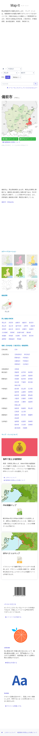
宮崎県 (30, 424)
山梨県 (23, 392)
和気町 (11, 336)
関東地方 (17, 357)
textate (6, 693)
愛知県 (30, 395)
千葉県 (23, 382)
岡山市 (4, 322)
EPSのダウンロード (27, 139)
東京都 (30, 382)
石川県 (30, 389)
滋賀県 (30, 402)
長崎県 (30, 421)
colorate (7, 647)
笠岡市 (4, 329)
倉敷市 (17, 322)
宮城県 (17, 375)
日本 (16, 349)
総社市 (11, 329)
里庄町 (24, 336)
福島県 (30, 375)
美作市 (17, 329)
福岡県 (17, 421)
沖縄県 (25, 428)
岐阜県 (17, 395)
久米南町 (5, 332)
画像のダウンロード (10, 139)
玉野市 (26, 326)
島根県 (23, 408)
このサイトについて (10, 477)
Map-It (15, 5)
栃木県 (23, 379)
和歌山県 (17, 405)
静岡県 (23, 395)
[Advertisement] (19, 44)
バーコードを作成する (13, 617)
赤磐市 (24, 329)
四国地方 (17, 364)
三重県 (23, 402)
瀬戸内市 (18, 326)
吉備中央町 (20, 332)
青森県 (17, 372)
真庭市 (33, 326)
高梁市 (31, 329)
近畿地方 (17, 361)
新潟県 (17, 389)
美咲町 (12, 332)
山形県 (23, 375)
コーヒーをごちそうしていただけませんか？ (22, 88)
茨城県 (17, 379)
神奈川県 (17, 385)
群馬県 (30, 379)
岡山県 (30, 408)
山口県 (23, 411)
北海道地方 (18, 354)
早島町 (19, 339)
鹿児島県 (17, 428)
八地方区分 (5, 354)
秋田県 (30, 372)
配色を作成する (11, 662)
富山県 (23, 389)
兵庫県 (30, 398)
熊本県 (17, 424)
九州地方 (26, 364)
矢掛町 (17, 336)
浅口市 (11, 326)
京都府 (23, 398)
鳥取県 (17, 408)
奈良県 (17, 402)
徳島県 (17, 415)
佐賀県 (23, 421)
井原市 (11, 322)
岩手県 (23, 372)
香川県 (23, 415)
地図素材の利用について (11, 142)
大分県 (23, 424)
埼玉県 (17, 382)
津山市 (4, 326)
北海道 (17, 369)
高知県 (17, 418)
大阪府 (17, 398)
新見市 (31, 322)
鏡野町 (4, 339)
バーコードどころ (10, 604)
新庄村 (31, 336)
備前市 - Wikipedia (8, 202)
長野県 (30, 392)
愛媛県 (30, 415)
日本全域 (4, 349)
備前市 (24, 322)
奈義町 (4, 336)
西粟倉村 (12, 339)
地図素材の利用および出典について (14, 480)
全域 (7, 77)
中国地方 (26, 361)
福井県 (17, 392)
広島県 (17, 411)
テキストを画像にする (13, 706)
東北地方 (27, 354)
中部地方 (26, 357)
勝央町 (29, 332)
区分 (3, 77)
